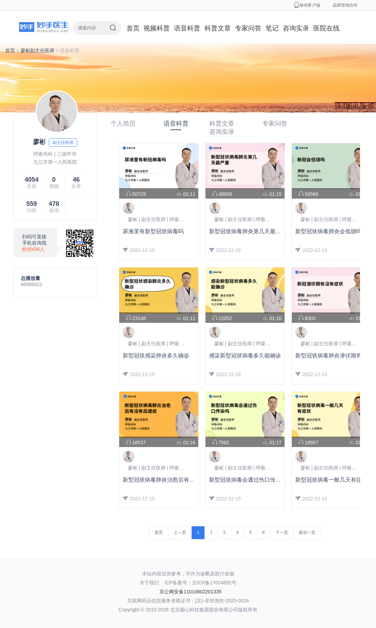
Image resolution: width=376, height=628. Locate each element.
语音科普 (187, 28)
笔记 (272, 28)
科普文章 (217, 28)
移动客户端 (307, 5)
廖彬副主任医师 (37, 50)
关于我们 (149, 582)
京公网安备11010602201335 (190, 591)
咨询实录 (296, 28)
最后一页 (307, 532)
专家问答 (248, 28)
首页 (133, 28)
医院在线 (326, 28)
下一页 (282, 532)
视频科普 (156, 28)
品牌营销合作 (345, 5)
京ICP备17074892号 (214, 582)
